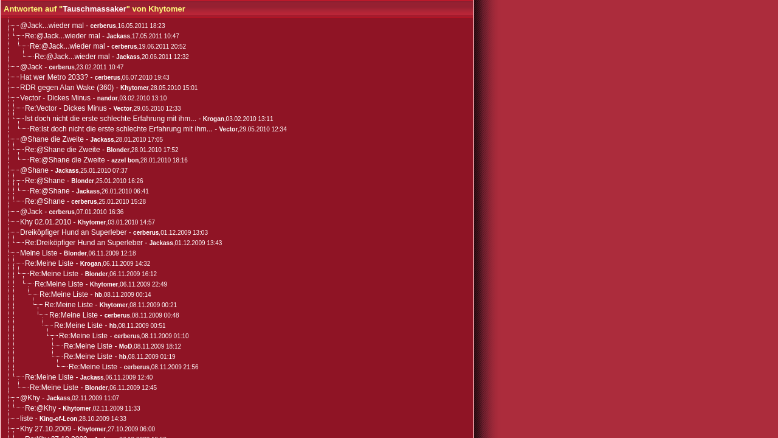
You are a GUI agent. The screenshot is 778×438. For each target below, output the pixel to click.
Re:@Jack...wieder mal (62, 36)
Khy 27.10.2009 (45, 429)
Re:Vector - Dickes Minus (66, 108)
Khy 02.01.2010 (45, 222)
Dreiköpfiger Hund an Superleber (73, 232)
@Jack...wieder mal (52, 25)
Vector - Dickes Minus (55, 98)
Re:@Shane (45, 180)
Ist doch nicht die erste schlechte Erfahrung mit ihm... (110, 118)
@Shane (34, 170)
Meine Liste (38, 253)
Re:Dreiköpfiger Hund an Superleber (84, 242)
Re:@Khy (41, 408)
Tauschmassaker (94, 8)
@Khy (30, 398)
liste (26, 418)
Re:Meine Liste (49, 263)
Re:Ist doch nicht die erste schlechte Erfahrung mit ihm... (121, 129)
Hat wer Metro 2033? (54, 77)
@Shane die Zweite (52, 139)
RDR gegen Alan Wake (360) (67, 87)
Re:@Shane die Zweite (62, 149)
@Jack (31, 67)
